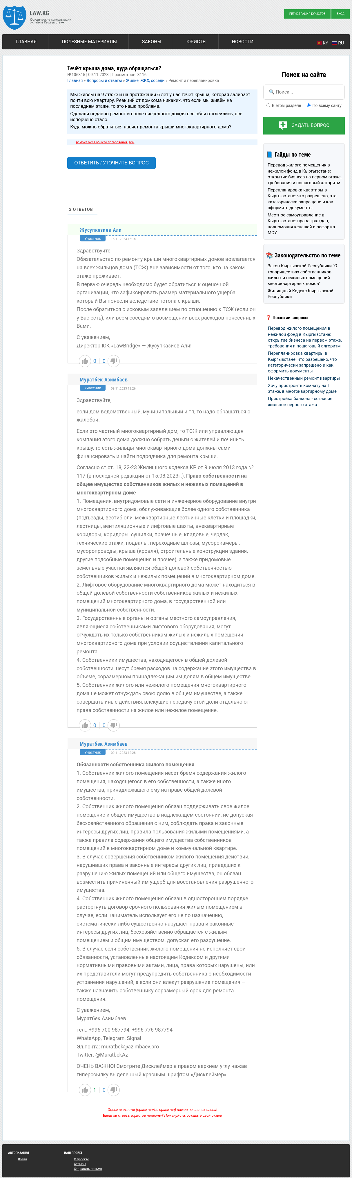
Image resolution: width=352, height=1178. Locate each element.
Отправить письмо (88, 1169)
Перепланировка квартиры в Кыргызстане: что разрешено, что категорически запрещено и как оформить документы (302, 198)
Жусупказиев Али (101, 230)
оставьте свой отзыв (204, 1115)
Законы (151, 41)
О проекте (81, 1159)
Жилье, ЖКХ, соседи (145, 80)
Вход (341, 14)
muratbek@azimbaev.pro (130, 1046)
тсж (131, 142)
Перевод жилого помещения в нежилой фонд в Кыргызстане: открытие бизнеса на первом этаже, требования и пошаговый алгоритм (305, 173)
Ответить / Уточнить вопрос (111, 162)
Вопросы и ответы (104, 80)
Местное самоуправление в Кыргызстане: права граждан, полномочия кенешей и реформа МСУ (301, 223)
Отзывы (80, 1164)
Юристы (196, 41)
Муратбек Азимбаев (104, 379)
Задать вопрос (310, 125)
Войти (22, 1159)
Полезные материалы (89, 41)
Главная (26, 41)
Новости (243, 41)
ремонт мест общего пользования (101, 142)
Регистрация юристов (307, 14)
